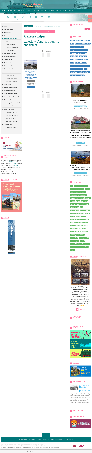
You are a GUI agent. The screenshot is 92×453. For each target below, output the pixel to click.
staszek (88, 243)
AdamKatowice (78, 186)
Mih (81, 207)
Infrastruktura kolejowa (77, 53)
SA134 (85, 59)
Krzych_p (87, 198)
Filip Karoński (74, 192)
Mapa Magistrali (11, 44)
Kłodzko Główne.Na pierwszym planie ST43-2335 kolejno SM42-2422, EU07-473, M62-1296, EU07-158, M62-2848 (80, 163)
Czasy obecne (10, 50)
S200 (80, 56)
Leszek (78, 201)
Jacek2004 (82, 192)
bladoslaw (85, 219)
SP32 (80, 65)
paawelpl (73, 240)
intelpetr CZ (77, 228)
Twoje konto (7, 124)
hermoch (84, 225)
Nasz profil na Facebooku (13, 103)
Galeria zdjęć (6, 72)
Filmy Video (6, 84)
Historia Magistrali (9, 53)
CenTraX (87, 189)
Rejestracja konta (11, 127)
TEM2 (72, 72)
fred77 (85, 222)
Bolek (82, 189)
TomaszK (78, 216)
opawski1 (86, 237)
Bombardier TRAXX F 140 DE (82, 43)
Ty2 (88, 72)
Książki (36, 18)
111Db (84, 40)
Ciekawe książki (8, 69)
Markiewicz (80, 204)
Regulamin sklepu (11, 121)
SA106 (72, 59)
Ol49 (76, 56)
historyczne (78, 40)
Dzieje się (44, 10)
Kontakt (71, 10)
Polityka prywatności (12, 115)
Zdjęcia (29, 10)
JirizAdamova (74, 198)
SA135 (72, 62)
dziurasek (80, 222)
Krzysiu (73, 201)
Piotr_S (87, 210)
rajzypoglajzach (75, 243)
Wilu (83, 216)
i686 (72, 228)
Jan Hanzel (83, 195)
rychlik (83, 243)
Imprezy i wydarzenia (9, 93)
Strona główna (7, 29)
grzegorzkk (78, 225)
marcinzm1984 (80, 234)
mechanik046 (74, 237)
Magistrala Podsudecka (10, 38)
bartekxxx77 (74, 219)
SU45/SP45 (80, 69)
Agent (85, 186)
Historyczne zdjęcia (12, 78)
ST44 (88, 65)
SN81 (76, 65)
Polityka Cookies (11, 118)
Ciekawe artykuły (55, 10)
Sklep (65, 10)
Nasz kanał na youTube (13, 106)
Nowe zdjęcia (10, 75)
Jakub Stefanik (75, 195)
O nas (30, 18)
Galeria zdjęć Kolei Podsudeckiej (51, 26)
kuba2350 (78, 231)
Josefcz (82, 198)
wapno (72, 249)
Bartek (72, 189)
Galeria (40, 31)
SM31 (81, 62)
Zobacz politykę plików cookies (49, 451)
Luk (82, 201)
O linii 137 (21, 10)
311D (88, 40)
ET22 (80, 50)
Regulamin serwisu (11, 112)
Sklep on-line (7, 62)
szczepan (73, 246)
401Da (72, 43)
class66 (82, 46)
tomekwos (85, 246)
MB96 (86, 201)
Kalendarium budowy (12, 47)
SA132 (81, 59)
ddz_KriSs (73, 222)
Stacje (7, 41)
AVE (72, 186)
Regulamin (46, 439)
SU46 (85, 69)
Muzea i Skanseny (8, 90)
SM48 (72, 65)
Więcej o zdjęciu (30, 87)
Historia (36, 10)
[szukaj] (77, 29)
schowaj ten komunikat (66, 451)
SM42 (85, 62)
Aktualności (12, 10)
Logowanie (9, 130)
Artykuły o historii (9, 56)
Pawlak (82, 210)
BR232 (76, 46)
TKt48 (84, 72)
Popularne (23, 18)
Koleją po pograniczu (9, 87)
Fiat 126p (85, 50)
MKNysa (73, 204)
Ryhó (82, 213)
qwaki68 (82, 240)
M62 (86, 53)
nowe (72, 40)
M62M (72, 56)
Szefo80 (73, 216)
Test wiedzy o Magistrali (10, 96)
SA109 (76, 59)
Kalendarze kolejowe (9, 66)
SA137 (76, 62)
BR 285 (72, 46)
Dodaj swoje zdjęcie (11, 81)
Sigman (87, 213)
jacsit (83, 228)
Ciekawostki (7, 59)
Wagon (76, 75)
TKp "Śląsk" (78, 72)
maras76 (73, 234)
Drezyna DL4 (74, 50)
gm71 (72, 225)
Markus (86, 204)
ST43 (84, 65)
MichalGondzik (75, 207)
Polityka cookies (68, 439)
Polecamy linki (7, 100)
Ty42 (72, 75)
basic (80, 219)
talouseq (79, 246)
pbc (78, 240)
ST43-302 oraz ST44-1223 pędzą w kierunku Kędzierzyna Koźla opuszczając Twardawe (80, 97)
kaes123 (73, 231)
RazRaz (73, 213)
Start (4, 10)
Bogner (77, 189)
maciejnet (84, 231)
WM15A (82, 75)
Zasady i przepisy (8, 109)
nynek (81, 237)
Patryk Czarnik (75, 210)
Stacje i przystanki (49, 31)
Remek (78, 213)
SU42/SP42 (73, 69)
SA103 (84, 56)
